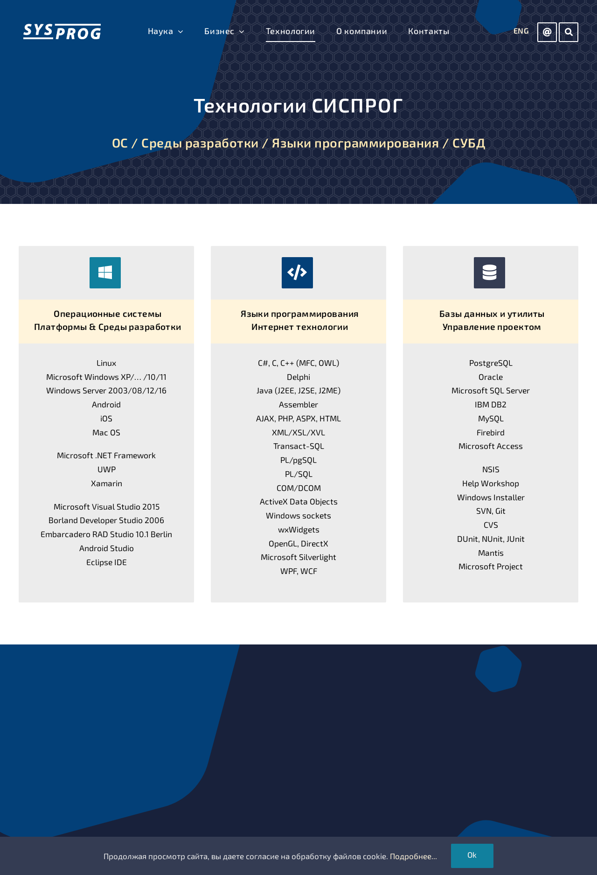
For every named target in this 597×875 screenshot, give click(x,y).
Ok (472, 854)
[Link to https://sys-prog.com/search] (568, 32)
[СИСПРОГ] (62, 27)
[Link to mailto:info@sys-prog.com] (547, 32)
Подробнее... (413, 856)
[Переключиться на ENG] (521, 31)
